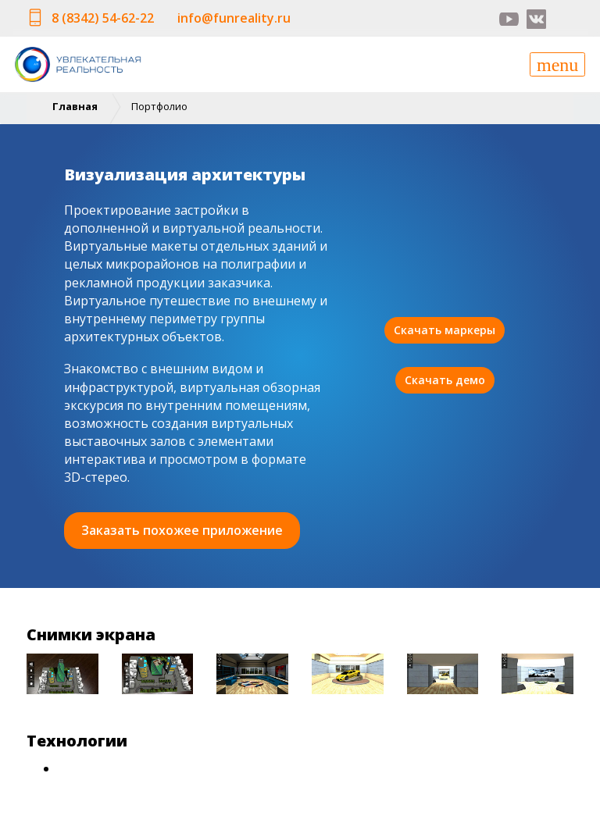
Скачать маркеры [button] (444, 329)
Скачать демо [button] (445, 379)
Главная (75, 106)
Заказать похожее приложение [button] (182, 530)
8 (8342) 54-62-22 (103, 18)
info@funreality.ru (234, 18)
